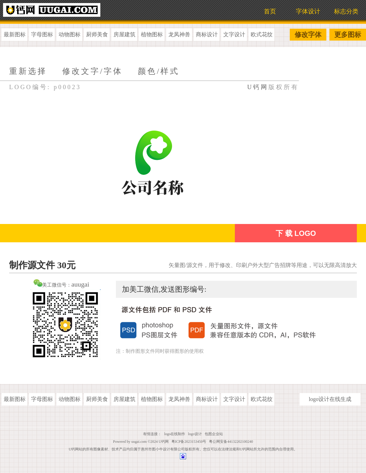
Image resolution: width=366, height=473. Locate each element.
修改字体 (308, 34)
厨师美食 (97, 34)
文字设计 (234, 34)
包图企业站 (214, 434)
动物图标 (70, 34)
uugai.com (139, 441)
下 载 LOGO (296, 233)
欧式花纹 (262, 34)
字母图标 (42, 34)
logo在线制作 (174, 434)
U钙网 (257, 87)
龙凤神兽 (179, 34)
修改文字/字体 (92, 71)
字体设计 (308, 11)
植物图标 (152, 34)
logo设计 (195, 434)
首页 (270, 11)
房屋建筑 (124, 34)
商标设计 (207, 34)
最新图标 (15, 34)
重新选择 (28, 71)
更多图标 (347, 34)
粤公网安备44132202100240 (231, 441)
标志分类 (346, 11)
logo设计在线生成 (330, 399)
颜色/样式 (158, 71)
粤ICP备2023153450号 (188, 441)
